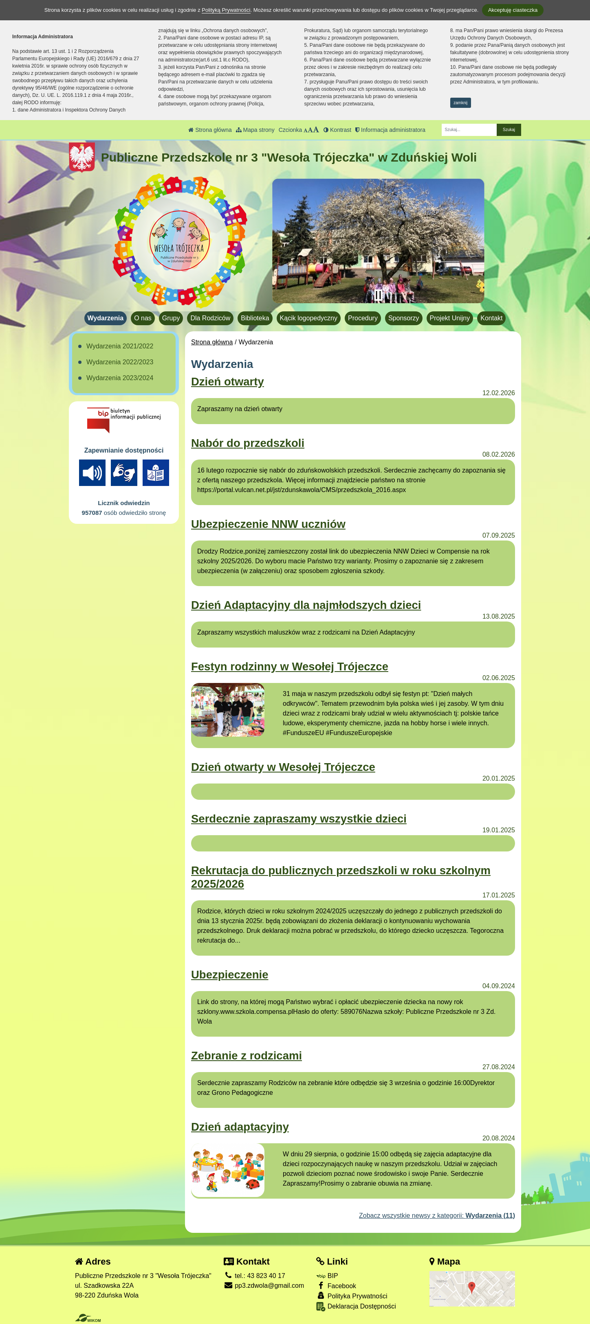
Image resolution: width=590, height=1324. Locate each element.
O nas (143, 318)
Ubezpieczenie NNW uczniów (268, 524)
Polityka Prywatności (351, 1296)
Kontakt (491, 318)
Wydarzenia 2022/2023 (119, 362)
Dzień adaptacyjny (240, 1126)
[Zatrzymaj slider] (378, 295)
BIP (327, 1275)
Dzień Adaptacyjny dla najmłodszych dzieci (306, 605)
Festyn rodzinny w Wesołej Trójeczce (289, 666)
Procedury (363, 318)
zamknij (460, 103)
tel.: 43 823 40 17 (254, 1275)
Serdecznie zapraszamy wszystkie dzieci (299, 818)
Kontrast (337, 130)
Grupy (171, 318)
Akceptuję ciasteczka (512, 10)
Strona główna (209, 130)
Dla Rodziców (210, 318)
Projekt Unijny (450, 318)
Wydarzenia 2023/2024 (119, 377)
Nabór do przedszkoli (247, 443)
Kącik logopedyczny (308, 318)
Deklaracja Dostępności (356, 1306)
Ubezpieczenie (230, 974)
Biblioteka (255, 318)
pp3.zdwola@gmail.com (264, 1285)
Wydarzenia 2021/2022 (119, 346)
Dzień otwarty (227, 381)
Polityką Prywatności (226, 10)
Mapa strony (255, 130)
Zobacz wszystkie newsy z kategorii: (437, 1215)
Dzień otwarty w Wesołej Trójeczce (283, 767)
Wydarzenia (106, 318)
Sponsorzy (403, 318)
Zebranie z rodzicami (246, 1055)
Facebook (336, 1285)
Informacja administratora (390, 130)
